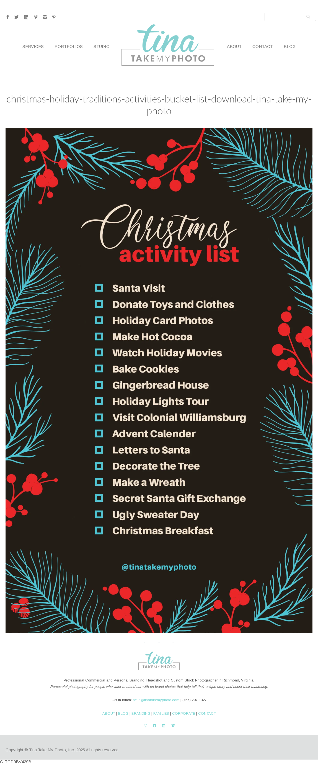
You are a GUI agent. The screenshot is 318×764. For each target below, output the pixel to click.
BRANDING (140, 713)
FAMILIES (161, 713)
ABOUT (108, 713)
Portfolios (69, 46)
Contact (262, 46)
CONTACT (207, 713)
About (234, 46)
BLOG (123, 713)
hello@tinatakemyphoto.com (156, 700)
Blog (290, 46)
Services (33, 46)
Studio (102, 46)
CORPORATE (183, 713)
